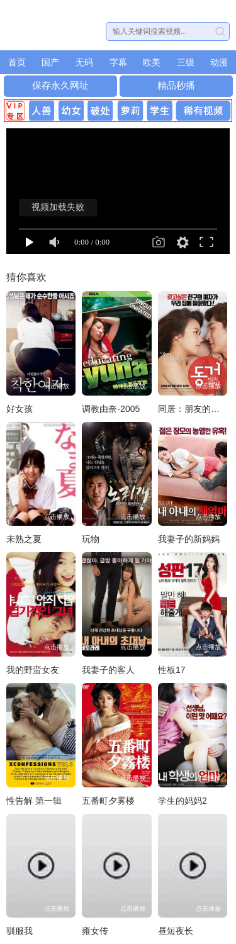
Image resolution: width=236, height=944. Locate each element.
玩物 (90, 539)
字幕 (118, 62)
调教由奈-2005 (111, 409)
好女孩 (19, 409)
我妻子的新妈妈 (189, 539)
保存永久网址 (60, 85)
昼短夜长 (175, 931)
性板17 (172, 670)
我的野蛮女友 (32, 670)
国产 (50, 62)
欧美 (151, 62)
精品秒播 (176, 85)
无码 (84, 62)
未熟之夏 (24, 539)
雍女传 (95, 931)
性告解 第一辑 (34, 801)
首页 (17, 62)
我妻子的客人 (108, 670)
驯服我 (19, 931)
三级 (185, 62)
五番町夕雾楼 (108, 801)
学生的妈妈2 (182, 801)
